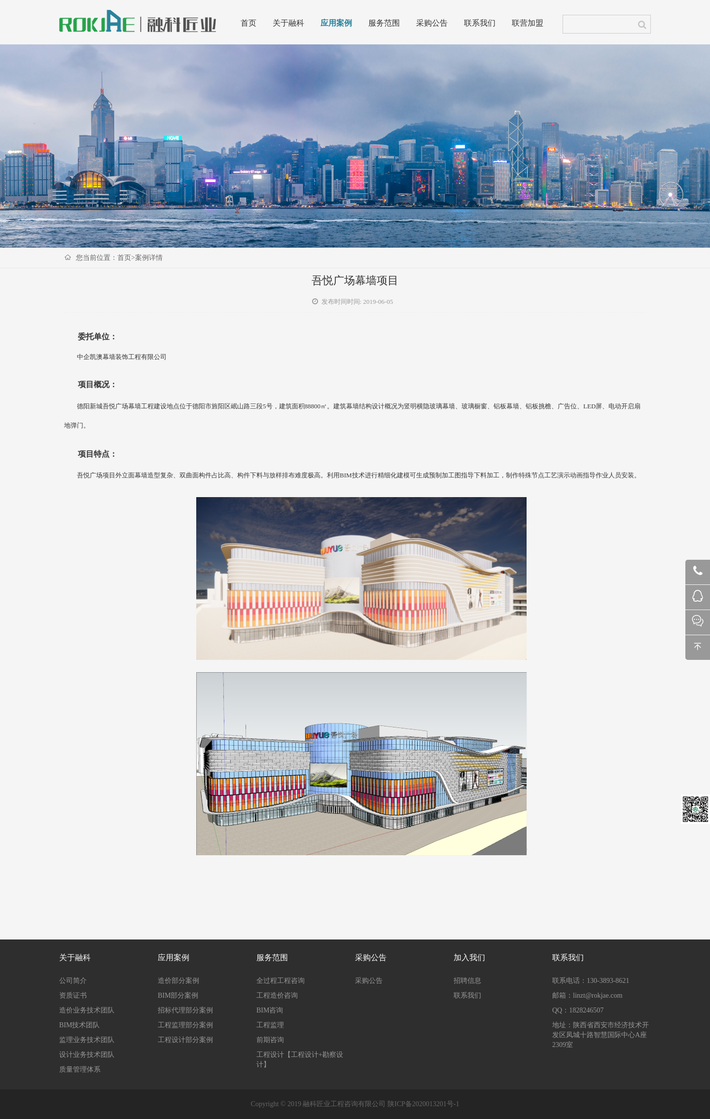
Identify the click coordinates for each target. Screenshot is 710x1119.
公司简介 (73, 980)
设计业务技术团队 (86, 1054)
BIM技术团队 (79, 1025)
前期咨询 (270, 1040)
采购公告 (432, 23)
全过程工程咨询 (280, 980)
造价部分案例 (178, 980)
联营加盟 (527, 23)
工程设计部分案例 (185, 1040)
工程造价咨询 (277, 995)
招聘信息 (467, 980)
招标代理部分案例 (185, 1010)
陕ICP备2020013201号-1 (423, 1104)
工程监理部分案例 (185, 1025)
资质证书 (73, 995)
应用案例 (336, 23)
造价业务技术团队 (86, 1010)
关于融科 (288, 23)
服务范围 (384, 23)
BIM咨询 (269, 1010)
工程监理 (270, 1025)
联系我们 (480, 23)
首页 (248, 23)
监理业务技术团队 (86, 1040)
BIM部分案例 (178, 995)
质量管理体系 (80, 1069)
